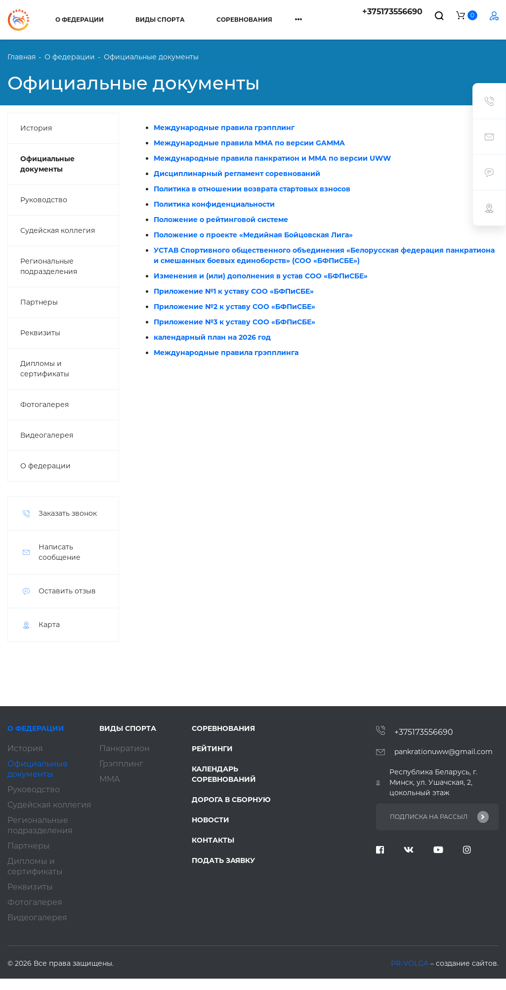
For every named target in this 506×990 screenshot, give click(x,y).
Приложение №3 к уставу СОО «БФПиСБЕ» (234, 321)
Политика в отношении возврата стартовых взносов (252, 188)
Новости (210, 819)
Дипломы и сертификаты (44, 368)
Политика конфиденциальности (214, 204)
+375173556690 (392, 11)
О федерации (79, 19)
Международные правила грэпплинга (226, 352)
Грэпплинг (121, 763)
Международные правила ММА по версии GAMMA (249, 142)
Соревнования (244, 19)
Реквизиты (40, 332)
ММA (109, 779)
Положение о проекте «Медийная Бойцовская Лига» (253, 234)
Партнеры (39, 302)
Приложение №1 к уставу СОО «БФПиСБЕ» (234, 291)
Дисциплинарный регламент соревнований (237, 173)
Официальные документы (47, 164)
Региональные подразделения (48, 266)
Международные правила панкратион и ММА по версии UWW (272, 158)
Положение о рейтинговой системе (221, 219)
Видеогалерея (46, 435)
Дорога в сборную (231, 799)
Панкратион (124, 748)
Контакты (213, 840)
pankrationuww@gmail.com (443, 751)
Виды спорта (160, 19)
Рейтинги (212, 748)
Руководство (43, 199)
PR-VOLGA (410, 963)
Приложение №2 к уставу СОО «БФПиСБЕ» (234, 306)
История (36, 128)
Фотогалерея (44, 404)
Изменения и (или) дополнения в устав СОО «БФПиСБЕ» (261, 275)
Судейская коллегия (57, 230)
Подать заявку (223, 860)
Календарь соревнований (224, 774)
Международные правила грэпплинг (224, 127)
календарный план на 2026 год (212, 337)
